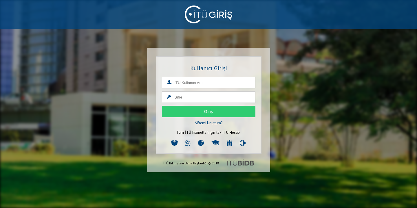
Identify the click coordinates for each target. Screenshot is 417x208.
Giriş (208, 111)
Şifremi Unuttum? (208, 122)
